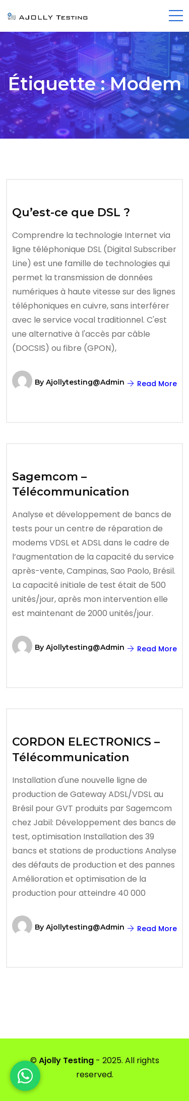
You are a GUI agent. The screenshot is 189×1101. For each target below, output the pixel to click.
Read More (152, 384)
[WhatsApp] (25, 1076)
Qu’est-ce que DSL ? (71, 212)
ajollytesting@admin (85, 382)
